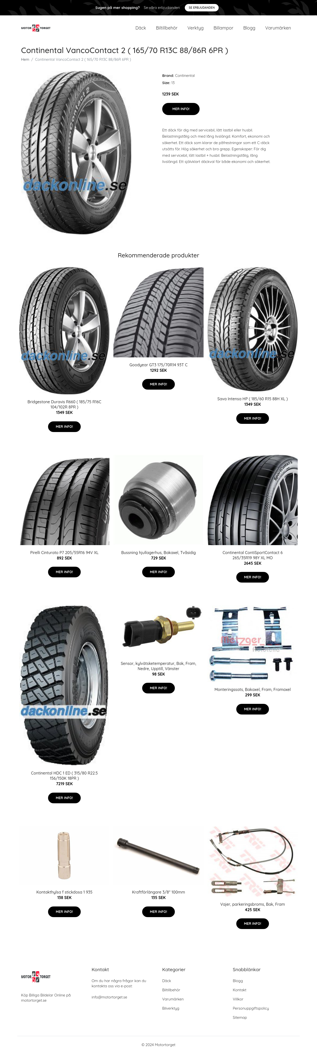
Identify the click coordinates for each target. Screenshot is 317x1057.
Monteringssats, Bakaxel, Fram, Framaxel (252, 692)
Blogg (249, 29)
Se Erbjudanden (202, 7)
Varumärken (278, 29)
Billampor (223, 29)
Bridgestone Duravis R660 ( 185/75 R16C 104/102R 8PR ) (64, 408)
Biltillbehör (167, 29)
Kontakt (239, 993)
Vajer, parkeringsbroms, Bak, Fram (252, 907)
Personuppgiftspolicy (251, 1012)
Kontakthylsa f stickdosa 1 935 (64, 895)
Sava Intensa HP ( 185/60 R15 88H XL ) (252, 402)
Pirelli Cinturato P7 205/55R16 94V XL (64, 556)
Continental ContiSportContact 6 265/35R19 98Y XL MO (253, 559)
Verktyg (195, 29)
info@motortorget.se (109, 1000)
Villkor (238, 1002)
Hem (25, 63)
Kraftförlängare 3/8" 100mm (158, 895)
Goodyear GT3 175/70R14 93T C (159, 368)
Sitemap (240, 1021)
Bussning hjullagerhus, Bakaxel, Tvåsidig (158, 556)
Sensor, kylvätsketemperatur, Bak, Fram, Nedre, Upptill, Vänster (158, 669)
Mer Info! (180, 112)
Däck (140, 29)
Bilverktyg (170, 1012)
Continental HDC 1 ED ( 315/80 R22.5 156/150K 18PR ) (64, 779)
